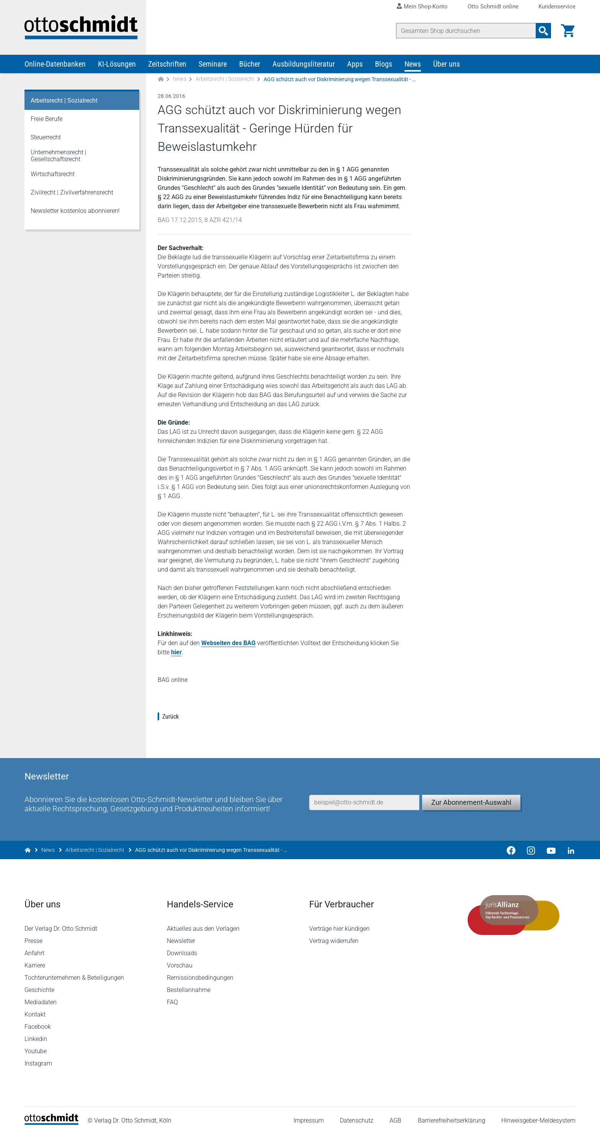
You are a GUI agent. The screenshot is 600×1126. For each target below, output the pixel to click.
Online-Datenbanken (55, 64)
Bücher (249, 64)
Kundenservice (557, 6)
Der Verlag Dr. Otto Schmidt (60, 920)
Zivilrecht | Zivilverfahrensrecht (72, 192)
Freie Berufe (46, 119)
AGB (395, 1112)
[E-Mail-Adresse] (364, 793)
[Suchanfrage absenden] (543, 30)
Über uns (446, 64)
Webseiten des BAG (228, 643)
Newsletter (181, 932)
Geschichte (39, 981)
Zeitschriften (167, 64)
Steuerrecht (46, 137)
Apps (355, 64)
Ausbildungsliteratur (303, 64)
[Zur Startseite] (161, 80)
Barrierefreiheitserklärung (451, 1112)
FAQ (172, 994)
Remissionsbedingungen (200, 969)
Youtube (35, 1043)
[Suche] (466, 30)
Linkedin (35, 1030)
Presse (33, 932)
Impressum (308, 1112)
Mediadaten (40, 994)
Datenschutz (356, 1112)
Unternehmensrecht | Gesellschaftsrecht (58, 156)
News (412, 64)
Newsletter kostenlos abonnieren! (75, 211)
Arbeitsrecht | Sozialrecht (225, 80)
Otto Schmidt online (493, 6)
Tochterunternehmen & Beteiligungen (74, 969)
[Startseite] (51, 1114)
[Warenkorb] (568, 30)
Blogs (383, 64)
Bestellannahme (188, 981)
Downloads (182, 945)
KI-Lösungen (117, 64)
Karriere (34, 957)
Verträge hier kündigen (339, 920)
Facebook (37, 1018)
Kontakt (35, 1006)
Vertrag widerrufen (334, 932)
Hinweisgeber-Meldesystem (538, 1112)
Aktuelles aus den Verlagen (203, 920)
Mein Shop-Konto (426, 6)
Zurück (170, 717)
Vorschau (179, 957)
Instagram (38, 1055)
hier (176, 652)
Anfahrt (34, 945)
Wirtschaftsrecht (53, 174)
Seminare (213, 64)
